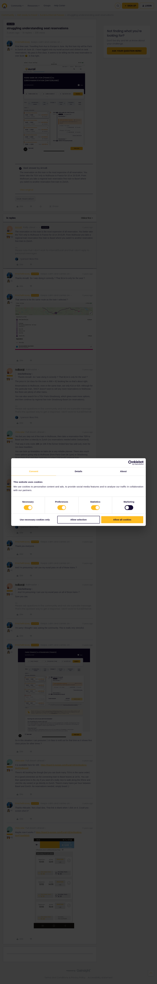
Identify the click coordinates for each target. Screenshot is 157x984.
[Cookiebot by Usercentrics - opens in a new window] (130, 462)
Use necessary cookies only (35, 519)
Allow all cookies (122, 519)
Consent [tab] (33, 471)
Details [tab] (78, 471)
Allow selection (78, 519)
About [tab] (123, 471)
